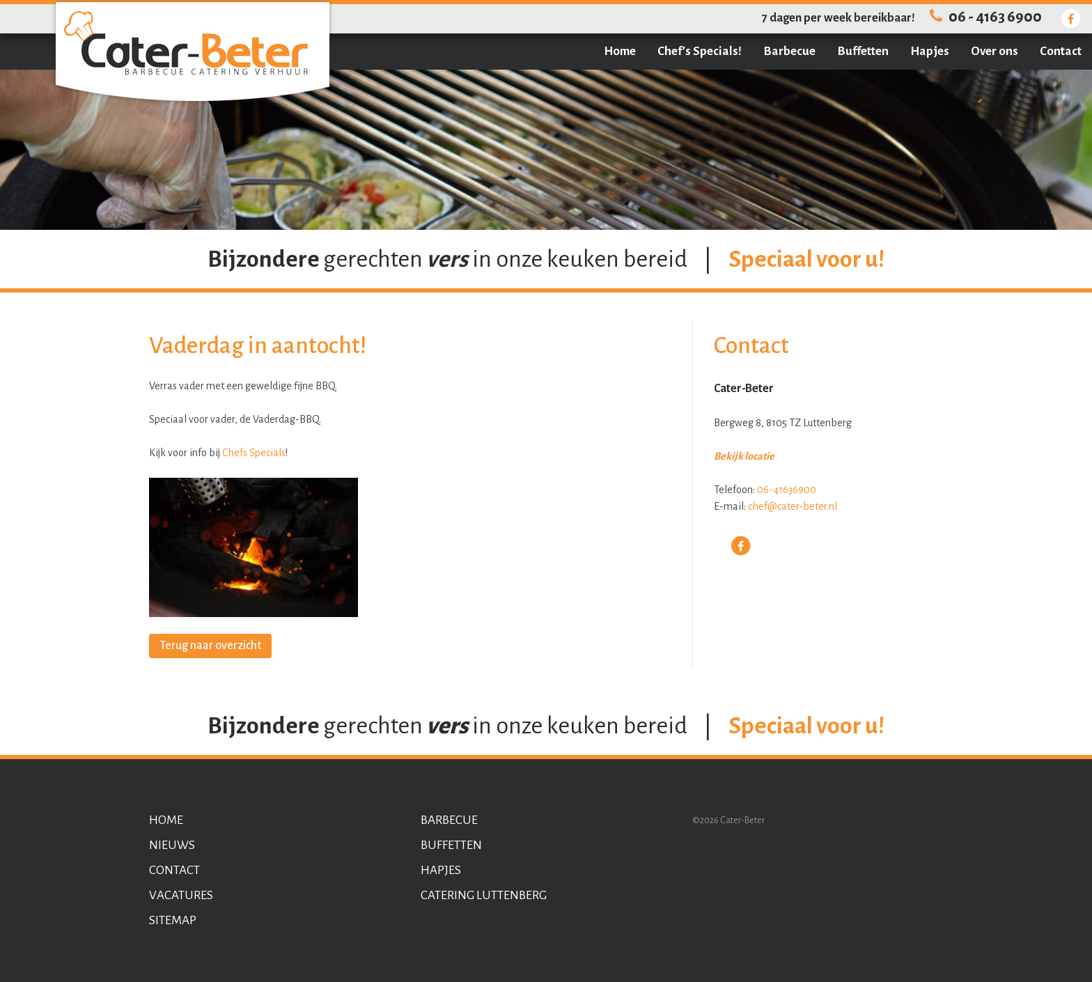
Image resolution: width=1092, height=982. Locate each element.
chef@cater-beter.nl (792, 506)
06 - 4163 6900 (984, 17)
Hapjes (929, 51)
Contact (1061, 51)
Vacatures (181, 895)
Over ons (994, 51)
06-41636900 (786, 489)
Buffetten (863, 51)
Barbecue (789, 51)
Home (620, 51)
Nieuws (172, 845)
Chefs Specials (254, 452)
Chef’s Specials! (699, 51)
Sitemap (172, 920)
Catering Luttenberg (484, 895)
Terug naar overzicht (210, 645)
